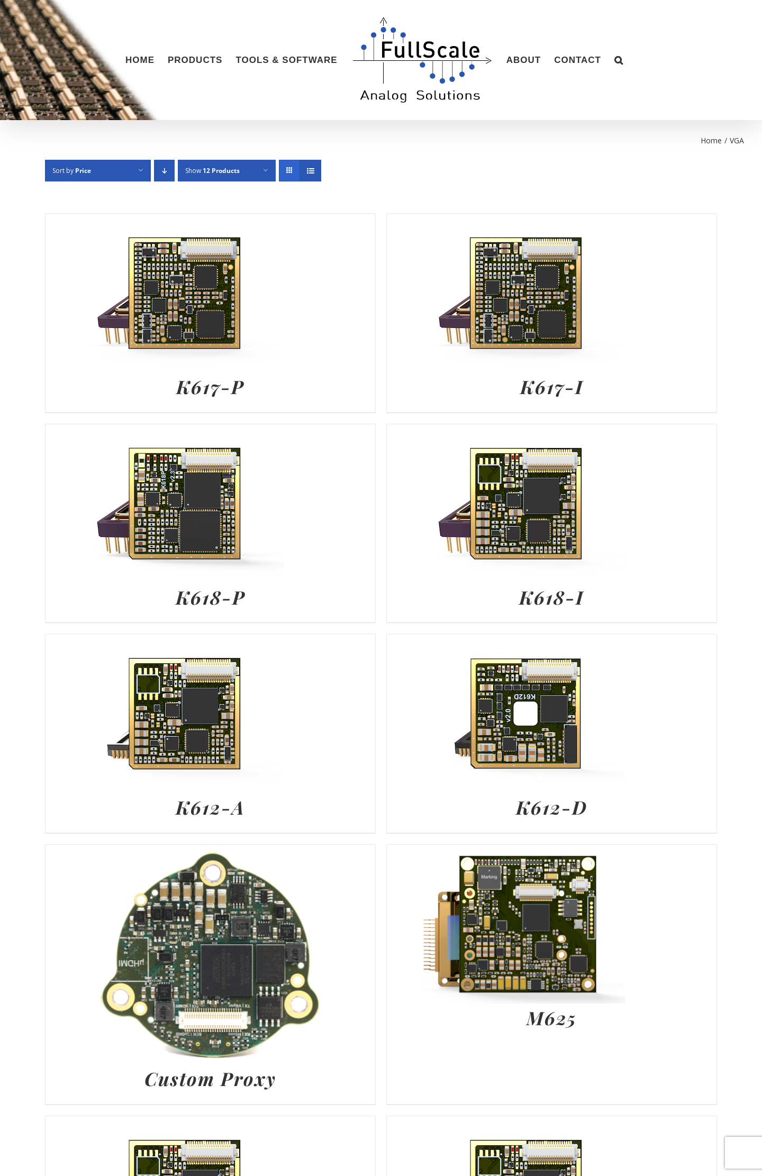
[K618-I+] (165, 1124)
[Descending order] (164, 170)
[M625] (506, 852)
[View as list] (310, 170)
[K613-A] (506, 1124)
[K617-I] (506, 221)
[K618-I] (506, 432)
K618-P (211, 597)
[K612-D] (506, 642)
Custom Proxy (210, 1078)
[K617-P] (165, 221)
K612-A (210, 807)
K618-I (551, 597)
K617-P (210, 386)
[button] (618, 60)
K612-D (551, 807)
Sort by (71, 170)
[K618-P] (165, 432)
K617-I (552, 386)
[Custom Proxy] (210, 852)
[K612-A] (165, 642)
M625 (552, 1017)
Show (212, 170)
